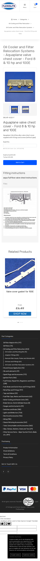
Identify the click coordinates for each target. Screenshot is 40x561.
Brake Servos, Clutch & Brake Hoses (16, 403)
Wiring (7, 419)
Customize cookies (28, 555)
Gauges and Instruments (13, 406)
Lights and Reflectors (12, 413)
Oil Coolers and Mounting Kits (16, 352)
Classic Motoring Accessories (15, 422)
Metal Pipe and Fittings (13, 390)
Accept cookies (15, 555)
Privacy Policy (8, 457)
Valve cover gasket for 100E (20, 291)
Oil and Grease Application (13, 368)
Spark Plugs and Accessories (15, 374)
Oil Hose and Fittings (13, 361)
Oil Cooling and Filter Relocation (16, 349)
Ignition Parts (10, 378)
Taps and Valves (10, 393)
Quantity (6, 142)
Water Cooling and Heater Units (15, 400)
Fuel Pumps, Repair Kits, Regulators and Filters (19, 382)
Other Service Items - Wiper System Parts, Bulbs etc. (20, 433)
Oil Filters (8, 346)
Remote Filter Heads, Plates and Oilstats (20, 358)
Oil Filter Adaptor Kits (12, 343)
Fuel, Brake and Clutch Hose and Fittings (19, 387)
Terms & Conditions (10, 454)
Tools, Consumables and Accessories (18, 426)
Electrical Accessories (12, 416)
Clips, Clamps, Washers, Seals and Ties (18, 429)
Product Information (10, 448)
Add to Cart (20, 162)
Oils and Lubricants (11, 371)
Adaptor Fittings (12, 355)
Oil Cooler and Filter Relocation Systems (19, 365)
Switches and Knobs (12, 409)
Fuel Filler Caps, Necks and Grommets (17, 396)
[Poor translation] (7, 523)
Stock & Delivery (9, 451)
